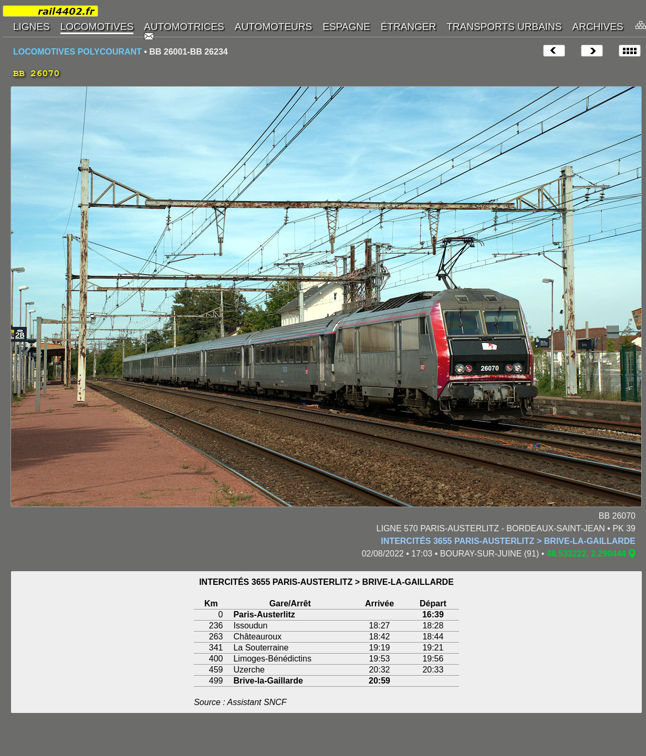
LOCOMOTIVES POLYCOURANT (77, 51)
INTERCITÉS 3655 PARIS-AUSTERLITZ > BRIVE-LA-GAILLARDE (508, 541)
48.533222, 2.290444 (586, 553)
